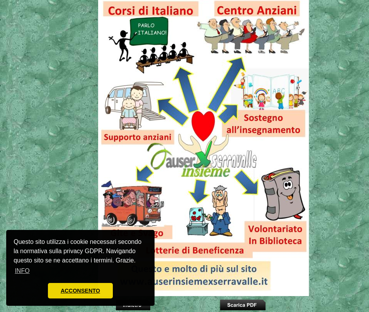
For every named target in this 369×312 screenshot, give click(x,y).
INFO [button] (22, 270)
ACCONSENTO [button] (80, 291)
